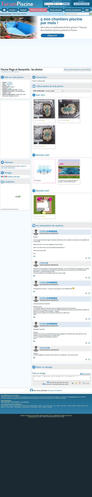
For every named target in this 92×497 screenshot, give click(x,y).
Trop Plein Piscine (9, 407)
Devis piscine (55, 10)
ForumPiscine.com (73, 397)
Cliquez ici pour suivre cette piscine (13, 166)
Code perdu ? (62, 6)
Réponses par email (58, 382)
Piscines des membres (5, 14)
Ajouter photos (80, 69)
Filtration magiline (72, 405)
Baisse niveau (17, 405)
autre (9, 85)
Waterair (44, 407)
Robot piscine (17, 407)
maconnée (9, 84)
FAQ (89, 69)
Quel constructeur (5, 402)
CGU (50, 415)
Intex (87, 405)
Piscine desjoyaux (48, 405)
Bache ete (11, 405)
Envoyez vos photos (54, 390)
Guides (23, 10)
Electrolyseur (64, 405)
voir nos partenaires (24, 401)
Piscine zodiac (34, 407)
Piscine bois (25, 405)
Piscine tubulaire (26, 407)
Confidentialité (56, 415)
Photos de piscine (38, 10)
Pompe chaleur (33, 405)
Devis (54, 405)
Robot (39, 407)
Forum (13, 10)
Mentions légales (44, 415)
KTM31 (10, 82)
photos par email (56, 384)
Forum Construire (73, 10)
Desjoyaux (40, 405)
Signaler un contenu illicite (32, 415)
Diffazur (58, 405)
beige (10, 88)
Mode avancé (86, 374)
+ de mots (49, 407)
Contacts (22, 415)
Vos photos (69, 69)
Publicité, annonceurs (66, 415)
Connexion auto (54, 6)
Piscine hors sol (81, 405)
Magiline (3, 407)
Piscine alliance (4, 405)
